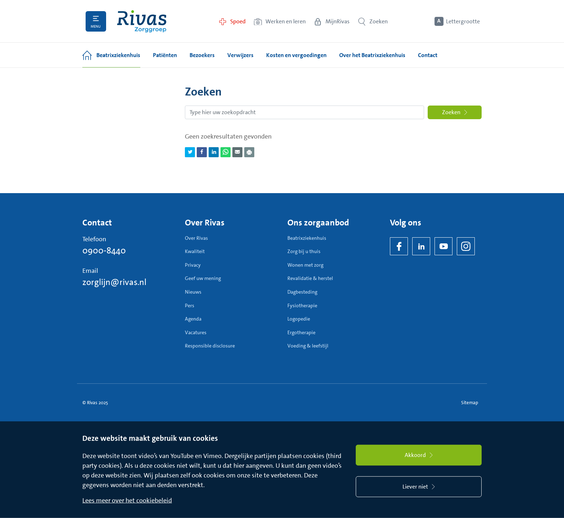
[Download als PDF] (249, 152)
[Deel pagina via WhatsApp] (225, 152)
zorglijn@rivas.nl (114, 282)
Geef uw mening (203, 278)
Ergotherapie (301, 332)
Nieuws (193, 292)
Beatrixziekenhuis (306, 238)
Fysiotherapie (302, 305)
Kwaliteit (195, 251)
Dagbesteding (302, 292)
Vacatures (195, 332)
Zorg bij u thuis (303, 251)
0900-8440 (104, 250)
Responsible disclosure (210, 345)
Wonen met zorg (305, 265)
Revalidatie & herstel (310, 278)
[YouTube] (443, 246)
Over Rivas (196, 238)
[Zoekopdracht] (304, 112)
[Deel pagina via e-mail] (237, 152)
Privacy (193, 265)
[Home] (141, 21)
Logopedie (298, 319)
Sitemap (469, 403)
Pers (189, 305)
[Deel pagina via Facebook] (202, 152)
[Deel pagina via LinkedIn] (214, 152)
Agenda (193, 319)
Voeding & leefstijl (307, 345)
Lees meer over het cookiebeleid (127, 500)
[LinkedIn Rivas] (421, 246)
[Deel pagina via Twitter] (190, 152)
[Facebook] (399, 246)
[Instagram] (466, 246)
